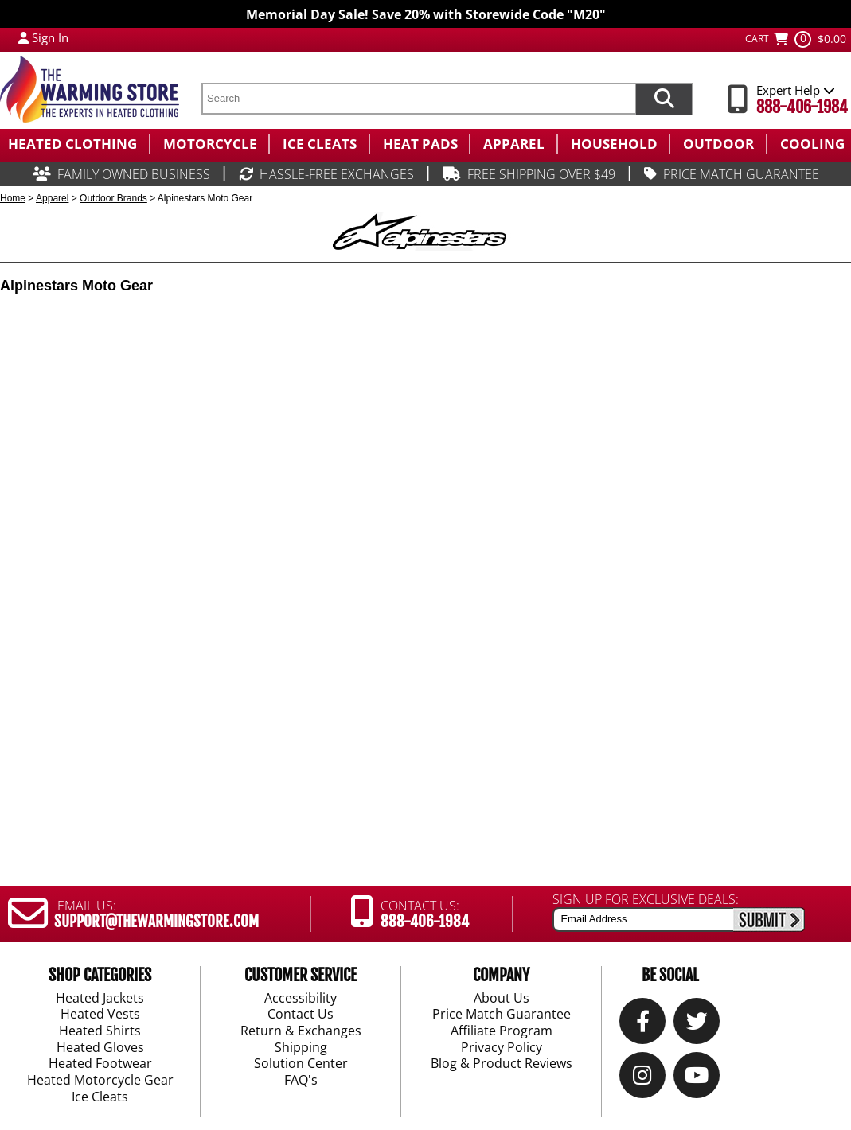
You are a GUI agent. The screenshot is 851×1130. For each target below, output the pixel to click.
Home (12, 198)
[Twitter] (697, 1025)
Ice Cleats (100, 1097)
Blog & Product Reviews (501, 1064)
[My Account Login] (23, 37)
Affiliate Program (501, 1031)
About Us (501, 998)
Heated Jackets (100, 998)
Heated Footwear (100, 1064)
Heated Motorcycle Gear (100, 1081)
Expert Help (795, 90)
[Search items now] (664, 99)
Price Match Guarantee (501, 1015)
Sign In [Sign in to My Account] (50, 37)
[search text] (418, 99)
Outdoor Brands (113, 198)
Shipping (301, 1048)
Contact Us (300, 1015)
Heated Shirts (100, 1031)
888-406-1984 (802, 107)
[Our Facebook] (643, 1025)
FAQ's (301, 1081)
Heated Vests (100, 1015)
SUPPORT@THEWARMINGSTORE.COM (156, 921)
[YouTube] (697, 1079)
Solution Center (301, 1064)
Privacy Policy (501, 1048)
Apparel (52, 198)
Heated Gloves (100, 1048)
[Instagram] (642, 1079)
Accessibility (300, 998)
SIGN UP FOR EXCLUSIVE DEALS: (645, 899)
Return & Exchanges (300, 1031)
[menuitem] (74, 144)
